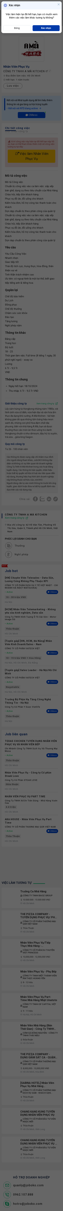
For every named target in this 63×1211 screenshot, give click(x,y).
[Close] (59, 4)
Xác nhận (46, 28)
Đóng (17, 28)
